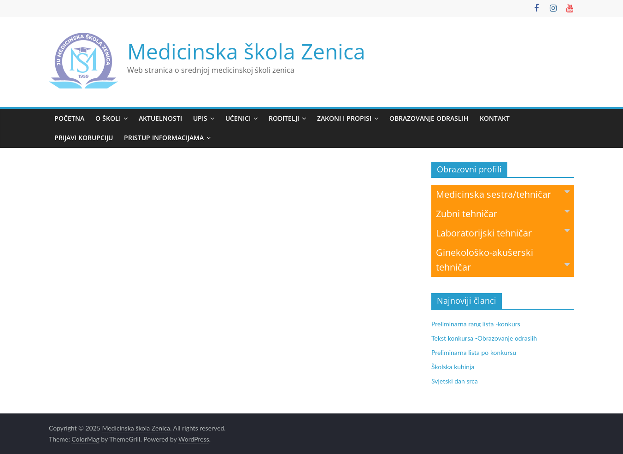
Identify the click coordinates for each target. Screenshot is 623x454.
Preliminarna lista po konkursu (473, 352)
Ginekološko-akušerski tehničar (503, 259)
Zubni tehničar (503, 213)
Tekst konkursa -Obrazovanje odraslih (484, 338)
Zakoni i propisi (344, 118)
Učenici (238, 118)
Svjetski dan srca (454, 381)
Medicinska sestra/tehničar (503, 193)
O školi (108, 118)
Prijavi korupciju (83, 137)
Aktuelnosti (160, 118)
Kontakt (495, 118)
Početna (69, 118)
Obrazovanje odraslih (429, 118)
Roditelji (284, 118)
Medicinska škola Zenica (246, 51)
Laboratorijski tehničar (503, 232)
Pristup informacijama (164, 137)
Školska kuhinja (452, 367)
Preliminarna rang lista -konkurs (475, 324)
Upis (200, 118)
